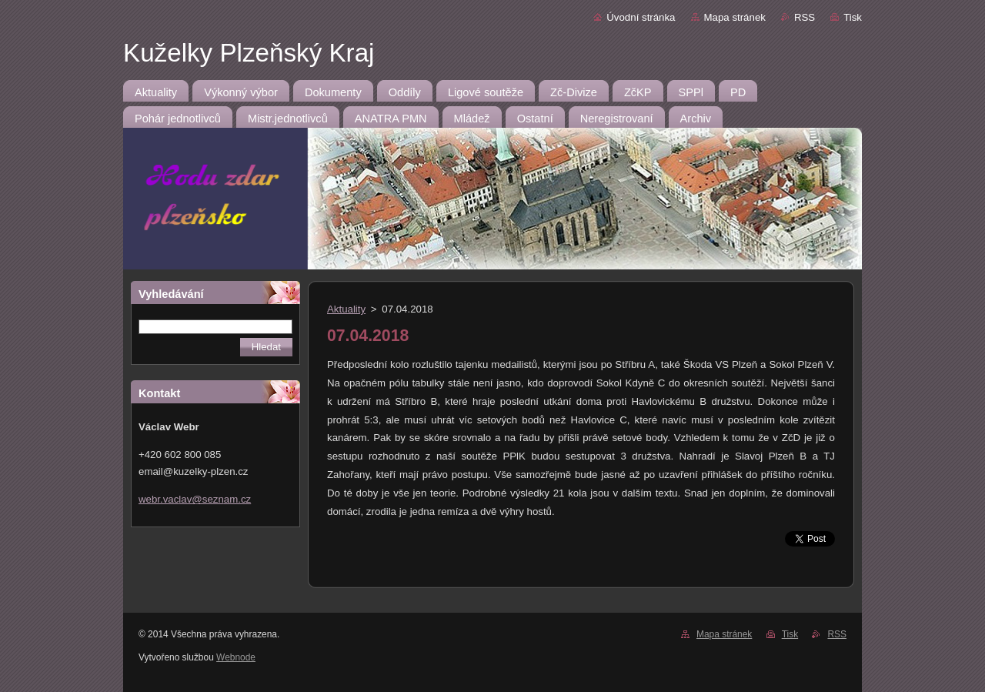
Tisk (852, 17)
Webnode (235, 657)
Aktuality (346, 309)
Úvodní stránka (640, 17)
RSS (804, 17)
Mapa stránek (735, 17)
